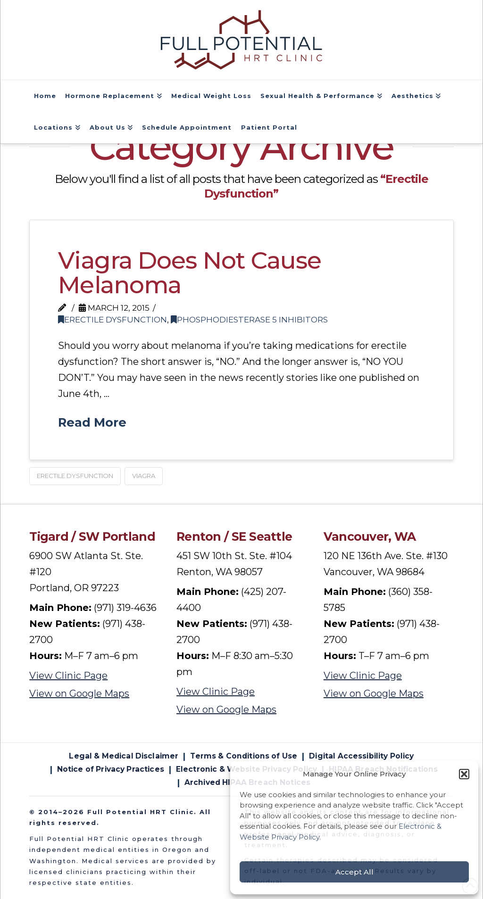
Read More (92, 422)
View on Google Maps (79, 693)
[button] (464, 774)
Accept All (354, 871)
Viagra (143, 475)
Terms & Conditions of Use (243, 755)
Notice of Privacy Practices (110, 769)
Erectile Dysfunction (112, 319)
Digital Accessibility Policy (361, 755)
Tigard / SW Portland (92, 536)
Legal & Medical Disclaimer (123, 755)
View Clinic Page (68, 675)
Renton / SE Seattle (234, 536)
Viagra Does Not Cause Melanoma (189, 273)
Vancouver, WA (370, 536)
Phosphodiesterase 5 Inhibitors (249, 319)
